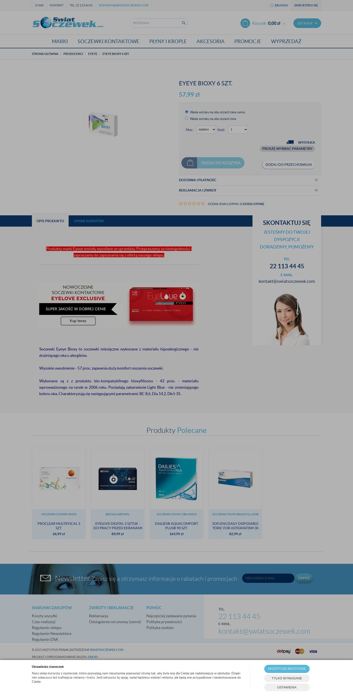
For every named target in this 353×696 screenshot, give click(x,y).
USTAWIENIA (286, 687)
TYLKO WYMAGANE (287, 678)
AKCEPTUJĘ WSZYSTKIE (287, 668)
